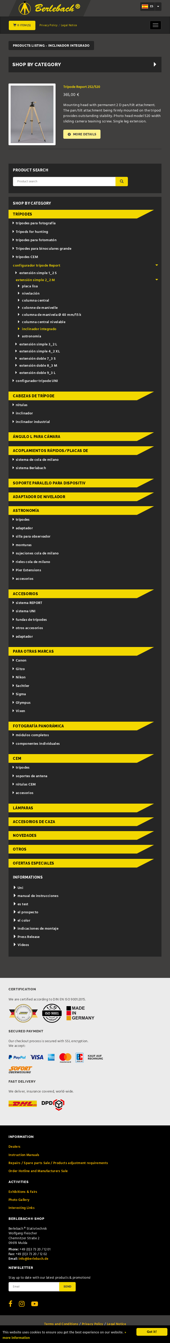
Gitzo (18, 669)
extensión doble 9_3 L (35, 373)
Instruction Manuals (24, 1155)
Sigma (19, 694)
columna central (33, 301)
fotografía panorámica (38, 726)
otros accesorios (27, 628)
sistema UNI (24, 611)
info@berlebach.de (33, 1259)
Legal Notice (69, 25)
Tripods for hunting (30, 232)
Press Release (26, 937)
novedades (24, 835)
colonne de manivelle (37, 308)
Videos (21, 945)
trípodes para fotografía (34, 223)
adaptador (22, 528)
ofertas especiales (33, 863)
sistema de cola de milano (35, 460)
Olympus (21, 703)
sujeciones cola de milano (35, 553)
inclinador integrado (36, 329)
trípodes (22, 214)
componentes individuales (36, 744)
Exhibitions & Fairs (23, 1192)
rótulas (19, 405)
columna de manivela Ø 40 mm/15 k (49, 315)
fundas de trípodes (29, 620)
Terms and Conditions (61, 1324)
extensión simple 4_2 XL (37, 351)
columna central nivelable (41, 322)
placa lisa (27, 286)
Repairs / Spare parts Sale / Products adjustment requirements (58, 1163)
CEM (17, 758)
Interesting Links (22, 1208)
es (147, 6)
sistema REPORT (27, 603)
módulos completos (30, 735)
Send (67, 1286)
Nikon (19, 677)
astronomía (29, 336)
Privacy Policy (49, 25)
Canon (19, 661)
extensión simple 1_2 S (36, 273)
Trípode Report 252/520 (81, 87)
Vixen (18, 711)
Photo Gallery (19, 1200)
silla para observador (31, 537)
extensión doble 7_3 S (35, 359)
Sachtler (20, 686)
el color (21, 921)
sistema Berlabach (29, 468)
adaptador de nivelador (39, 497)
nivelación (28, 294)
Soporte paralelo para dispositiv (49, 483)
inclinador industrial (31, 422)
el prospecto (25, 912)
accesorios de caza (34, 822)
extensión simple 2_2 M (87, 280)
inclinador (22, 413)
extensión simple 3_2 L (36, 344)
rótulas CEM (24, 785)
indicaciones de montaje (35, 929)
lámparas (23, 808)
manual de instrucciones (35, 896)
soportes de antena (29, 776)
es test (20, 904)
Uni (18, 888)
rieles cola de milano (31, 562)
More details (82, 134)
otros (20, 849)
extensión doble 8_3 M (36, 366)
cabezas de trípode (34, 396)
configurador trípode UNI (35, 381)
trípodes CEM (25, 257)
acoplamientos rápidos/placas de (50, 451)
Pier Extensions (26, 570)
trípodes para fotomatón (34, 240)
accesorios (22, 579)
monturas (22, 545)
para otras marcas (33, 651)
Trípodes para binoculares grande (41, 249)
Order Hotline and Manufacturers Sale (38, 1171)
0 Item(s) (22, 25)
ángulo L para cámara (36, 437)
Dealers (14, 1147)
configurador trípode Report (85, 266)
